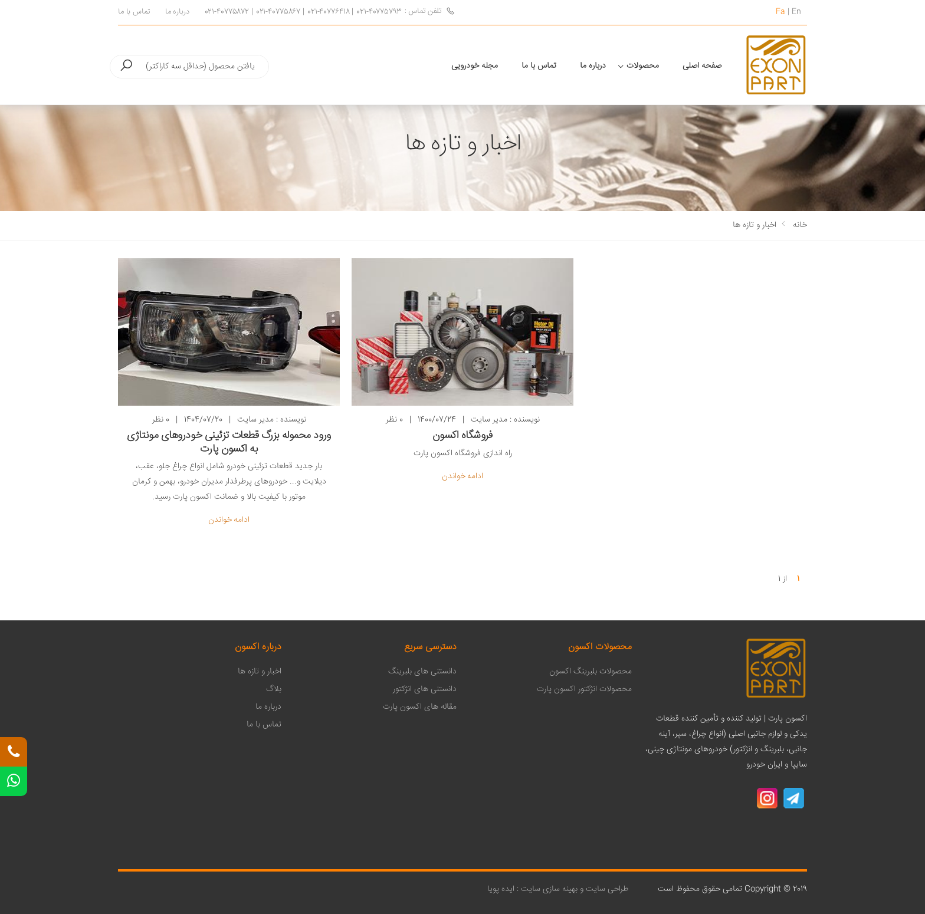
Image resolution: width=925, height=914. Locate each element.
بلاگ (273, 689)
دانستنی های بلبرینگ (422, 671)
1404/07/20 (203, 420)
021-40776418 (328, 12)
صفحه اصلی (702, 66)
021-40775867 (278, 12)
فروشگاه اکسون (462, 436)
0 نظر (160, 420)
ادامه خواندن (228, 520)
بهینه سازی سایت (549, 889)
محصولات (642, 66)
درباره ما (177, 12)
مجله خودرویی (474, 66)
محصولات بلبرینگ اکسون (590, 671)
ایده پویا (500, 889)
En (796, 12)
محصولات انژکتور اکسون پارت (584, 689)
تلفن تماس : (430, 11)
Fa (780, 12)
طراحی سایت (605, 889)
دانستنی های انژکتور (425, 689)
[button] (126, 66)
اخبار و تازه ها (754, 225)
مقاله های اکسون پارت (420, 707)
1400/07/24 (437, 420)
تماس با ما (134, 12)
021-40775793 (378, 12)
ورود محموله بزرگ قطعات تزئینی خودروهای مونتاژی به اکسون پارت (228, 443)
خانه (800, 225)
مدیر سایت (255, 419)
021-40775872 (227, 12)
